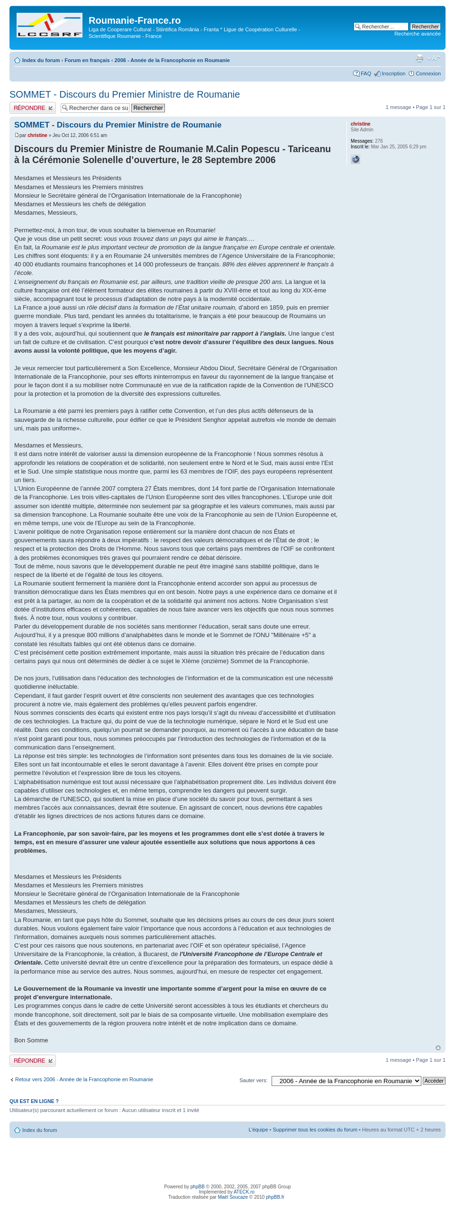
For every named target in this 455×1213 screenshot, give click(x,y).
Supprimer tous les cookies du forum (315, 1129)
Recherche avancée (417, 33)
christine (37, 135)
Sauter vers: (253, 1080)
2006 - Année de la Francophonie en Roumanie (171, 60)
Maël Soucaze (233, 1197)
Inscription (393, 73)
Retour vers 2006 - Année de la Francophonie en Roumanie (84, 1079)
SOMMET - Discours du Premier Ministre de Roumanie (124, 94)
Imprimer (419, 58)
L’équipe (258, 1129)
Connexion (428, 73)
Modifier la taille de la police (434, 58)
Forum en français (86, 60)
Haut (438, 1047)
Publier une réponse (32, 108)
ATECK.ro (244, 1192)
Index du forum (41, 60)
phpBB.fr (275, 1197)
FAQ (366, 73)
